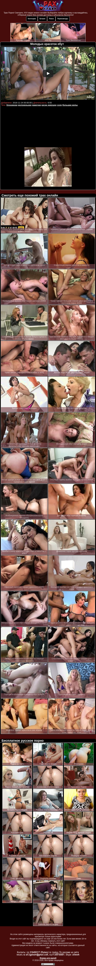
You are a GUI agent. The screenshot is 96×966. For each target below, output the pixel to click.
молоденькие (25, 105)
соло (59, 105)
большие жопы (70, 105)
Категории (32, 19)
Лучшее (42, 19)
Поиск (51, 19)
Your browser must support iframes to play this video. (48, 74)
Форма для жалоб (48, 958)
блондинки (11, 105)
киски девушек (49, 105)
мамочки (36, 105)
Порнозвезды (62, 19)
